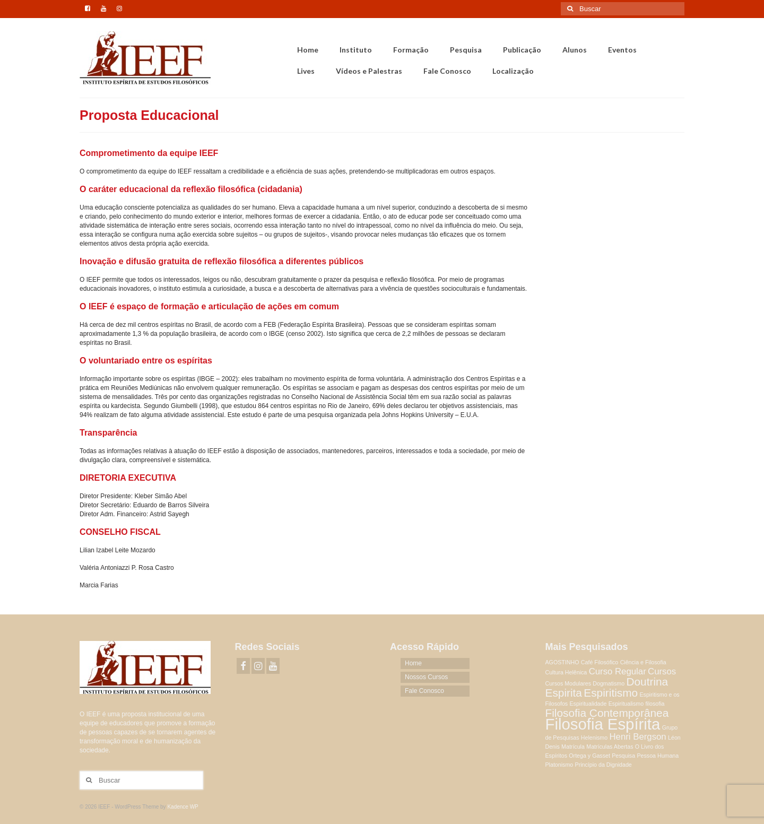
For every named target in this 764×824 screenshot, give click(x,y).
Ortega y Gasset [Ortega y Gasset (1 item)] (589, 755)
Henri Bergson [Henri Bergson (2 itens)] (638, 737)
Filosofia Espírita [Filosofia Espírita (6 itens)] (603, 724)
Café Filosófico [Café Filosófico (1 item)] (599, 662)
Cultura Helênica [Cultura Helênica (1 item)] (566, 672)
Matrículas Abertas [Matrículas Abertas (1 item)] (609, 746)
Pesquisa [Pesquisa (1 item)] (623, 755)
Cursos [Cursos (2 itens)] (662, 671)
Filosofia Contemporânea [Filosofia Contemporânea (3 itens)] (607, 713)
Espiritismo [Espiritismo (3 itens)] (611, 693)
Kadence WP (182, 807)
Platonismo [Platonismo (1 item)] (559, 764)
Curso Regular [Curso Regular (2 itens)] (617, 671)
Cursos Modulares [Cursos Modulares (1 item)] (568, 683)
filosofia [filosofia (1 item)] (654, 703)
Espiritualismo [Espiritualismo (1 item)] (626, 703)
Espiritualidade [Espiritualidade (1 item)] (587, 703)
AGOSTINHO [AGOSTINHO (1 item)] (562, 662)
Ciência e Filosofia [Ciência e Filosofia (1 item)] (643, 662)
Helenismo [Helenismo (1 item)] (594, 737)
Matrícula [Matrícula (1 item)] (573, 746)
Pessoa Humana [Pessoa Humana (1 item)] (658, 755)
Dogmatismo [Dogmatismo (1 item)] (608, 683)
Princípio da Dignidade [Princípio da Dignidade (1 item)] (603, 764)
